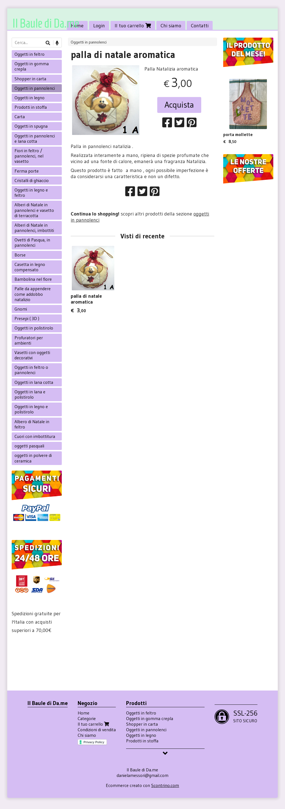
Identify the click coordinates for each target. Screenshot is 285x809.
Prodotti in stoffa (30, 107)
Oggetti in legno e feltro (31, 192)
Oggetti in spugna (31, 126)
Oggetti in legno (29, 97)
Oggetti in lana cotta (33, 382)
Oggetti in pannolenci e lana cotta (34, 138)
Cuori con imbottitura (34, 436)
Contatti (199, 26)
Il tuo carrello (133, 26)
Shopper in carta (30, 78)
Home (83, 713)
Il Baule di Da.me (46, 23)
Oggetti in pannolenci (89, 42)
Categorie (87, 718)
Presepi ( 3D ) (26, 318)
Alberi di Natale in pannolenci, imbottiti (34, 227)
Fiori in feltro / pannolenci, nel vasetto (28, 156)
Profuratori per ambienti (28, 340)
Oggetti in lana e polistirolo (29, 394)
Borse (20, 255)
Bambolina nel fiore (33, 279)
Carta (19, 116)
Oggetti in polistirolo (33, 328)
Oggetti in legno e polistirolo (31, 409)
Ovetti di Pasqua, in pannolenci (32, 242)
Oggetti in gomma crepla (31, 66)
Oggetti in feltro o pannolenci (31, 369)
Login (99, 26)
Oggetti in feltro (29, 54)
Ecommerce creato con (142, 785)
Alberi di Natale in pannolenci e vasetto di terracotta (34, 210)
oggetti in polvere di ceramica (33, 457)
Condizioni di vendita (97, 729)
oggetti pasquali (29, 446)
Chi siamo (171, 26)
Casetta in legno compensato (29, 266)
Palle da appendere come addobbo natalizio (32, 294)
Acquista (179, 105)
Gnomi (20, 309)
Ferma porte (26, 171)
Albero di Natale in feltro (31, 424)
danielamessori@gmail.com (142, 775)
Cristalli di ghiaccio (31, 180)
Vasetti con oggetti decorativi (32, 355)
